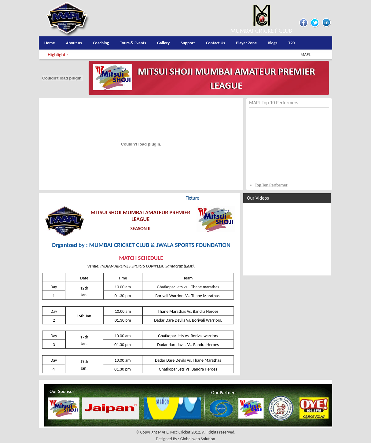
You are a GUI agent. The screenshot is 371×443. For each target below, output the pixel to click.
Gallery (163, 43)
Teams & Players (93, 198)
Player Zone (246, 43)
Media (217, 198)
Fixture (192, 198)
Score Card (131, 198)
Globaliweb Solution (197, 438)
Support (188, 43)
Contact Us (215, 43)
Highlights (54, 198)
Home (49, 43)
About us (74, 43)
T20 (291, 43)
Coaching (101, 43)
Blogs (272, 43)
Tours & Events (133, 43)
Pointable (164, 198)
